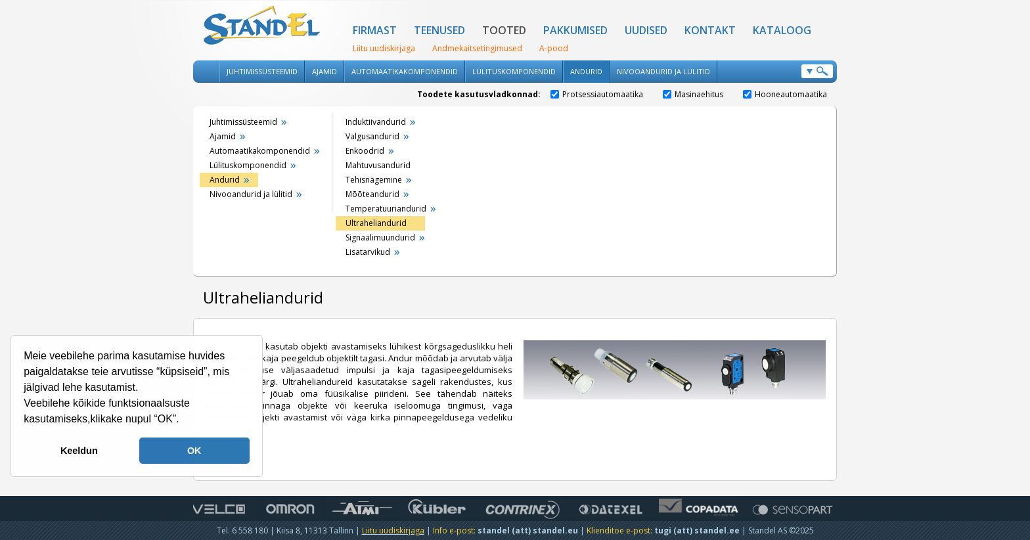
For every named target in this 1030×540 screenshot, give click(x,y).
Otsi (817, 71)
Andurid (586, 71)
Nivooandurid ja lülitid (663, 71)
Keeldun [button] (79, 450)
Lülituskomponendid (514, 71)
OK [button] (194, 450)
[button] (184, 420)
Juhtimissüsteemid (262, 71)
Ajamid (324, 71)
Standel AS (262, 26)
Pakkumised (575, 30)
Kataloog (782, 30)
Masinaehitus (693, 94)
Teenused (439, 30)
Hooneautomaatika (785, 94)
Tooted (504, 30)
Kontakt (710, 30)
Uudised (646, 30)
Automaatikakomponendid (404, 71)
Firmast (375, 30)
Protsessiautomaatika (596, 94)
